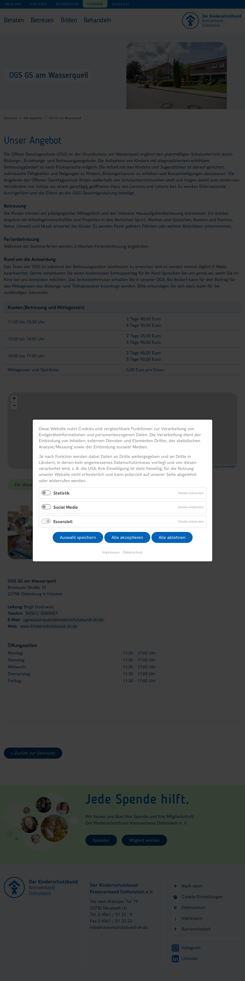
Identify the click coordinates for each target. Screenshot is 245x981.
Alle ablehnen (172, 537)
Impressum (111, 552)
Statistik (61, 493)
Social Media (65, 507)
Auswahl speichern (78, 537)
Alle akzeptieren (127, 537)
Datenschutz (133, 552)
